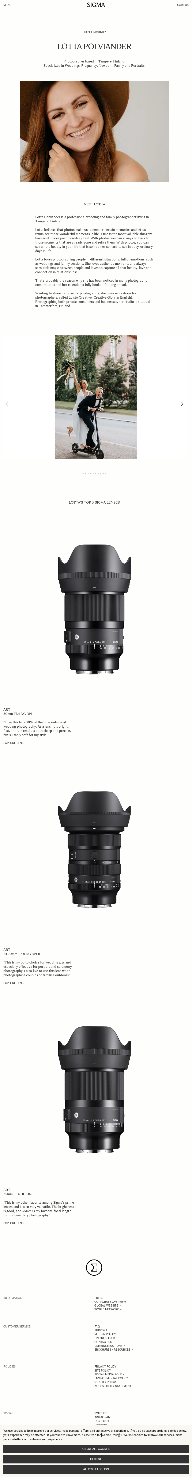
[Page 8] (100, 473)
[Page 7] (98, 473)
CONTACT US (103, 1342)
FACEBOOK (101, 1421)
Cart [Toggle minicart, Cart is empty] (183, 5)
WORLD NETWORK (106, 1309)
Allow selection (96, 1469)
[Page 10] (105, 473)
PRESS (98, 1298)
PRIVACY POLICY (105, 1366)
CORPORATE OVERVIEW (110, 1301)
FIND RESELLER (104, 1338)
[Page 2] (85, 473)
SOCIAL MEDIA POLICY (109, 1374)
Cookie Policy (111, 1435)
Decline (96, 1459)
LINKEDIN (100, 1424)
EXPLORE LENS (13, 743)
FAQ (97, 1326)
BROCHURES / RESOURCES (112, 1349)
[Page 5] (93, 473)
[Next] (182, 404)
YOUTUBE (100, 1413)
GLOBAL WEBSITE (106, 1305)
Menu (7, 5)
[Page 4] (90, 473)
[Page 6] (95, 473)
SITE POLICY (102, 1370)
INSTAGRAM (102, 1417)
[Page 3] (88, 473)
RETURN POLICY (105, 1334)
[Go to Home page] (96, 5)
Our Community (94, 32)
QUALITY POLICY (105, 1382)
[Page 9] (103, 473)
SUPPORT (100, 1330)
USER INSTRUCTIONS (108, 1345)
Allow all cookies (96, 1449)
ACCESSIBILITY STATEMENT (112, 1386)
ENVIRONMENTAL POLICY (111, 1378)
